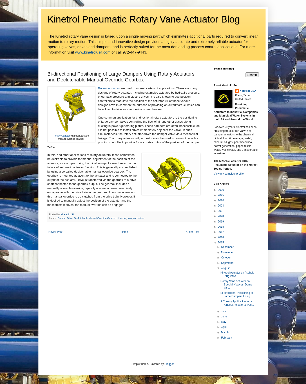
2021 (221, 211)
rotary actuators (135, 218)
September (227, 263)
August (225, 268)
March (224, 332)
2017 (221, 232)
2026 (221, 189)
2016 (221, 237)
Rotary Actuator (62, 135)
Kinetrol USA (248, 90)
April (223, 327)
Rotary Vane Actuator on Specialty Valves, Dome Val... (236, 284)
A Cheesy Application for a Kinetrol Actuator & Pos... (237, 303)
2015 (221, 242)
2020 (221, 216)
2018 (221, 226)
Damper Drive (65, 218)
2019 (221, 221)
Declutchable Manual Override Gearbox (95, 218)
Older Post (192, 232)
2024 (221, 200)
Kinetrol (122, 218)
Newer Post (56, 232)
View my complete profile (229, 173)
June (224, 316)
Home (124, 232)
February (226, 337)
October (226, 257)
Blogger (169, 364)
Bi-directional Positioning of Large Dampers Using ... (236, 294)
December (227, 247)
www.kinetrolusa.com (93, 52)
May (223, 321)
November (227, 252)
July (223, 311)
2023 (221, 205)
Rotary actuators (109, 88)
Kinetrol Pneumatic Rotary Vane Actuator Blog (143, 19)
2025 (221, 195)
